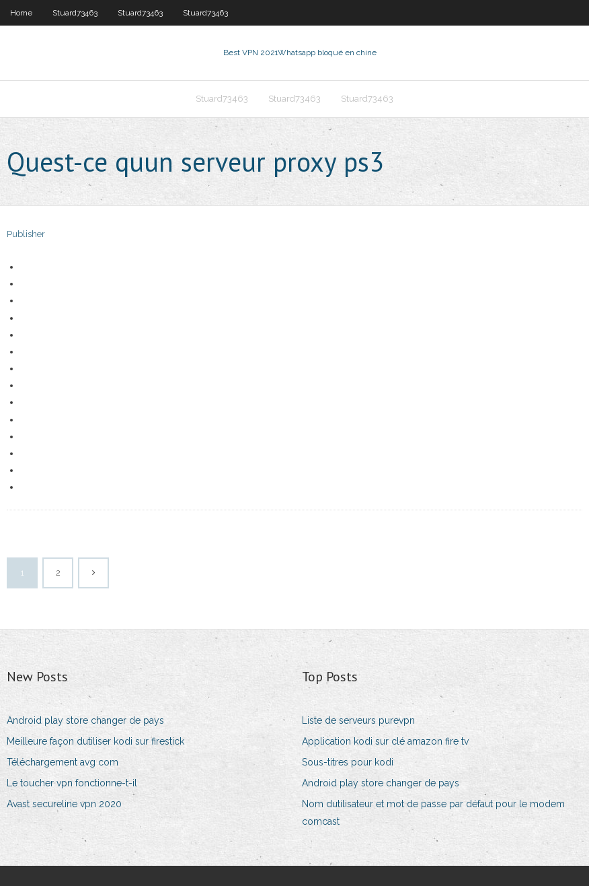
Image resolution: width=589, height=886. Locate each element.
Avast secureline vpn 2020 (64, 803)
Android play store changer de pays (85, 720)
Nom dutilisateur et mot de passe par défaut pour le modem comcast (433, 812)
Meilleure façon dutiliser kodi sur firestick (95, 741)
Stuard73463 (74, 13)
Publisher (26, 234)
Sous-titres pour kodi (347, 762)
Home (21, 13)
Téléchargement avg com (62, 762)
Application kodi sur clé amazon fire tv (385, 741)
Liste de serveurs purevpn (358, 720)
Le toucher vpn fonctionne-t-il (72, 783)
